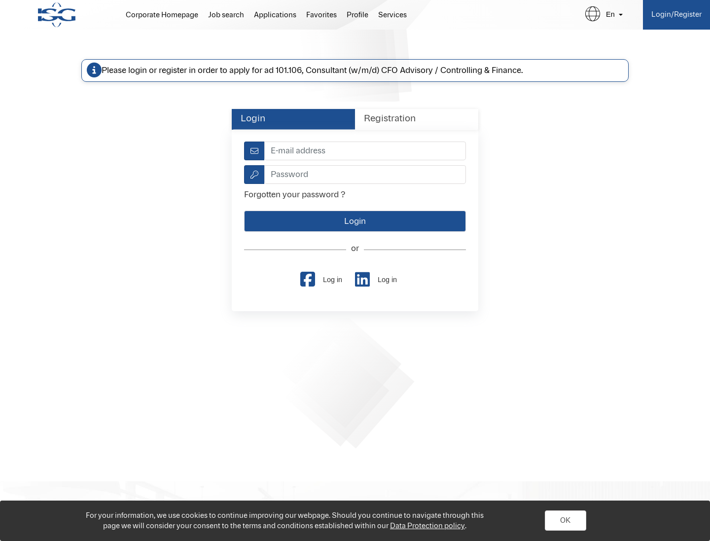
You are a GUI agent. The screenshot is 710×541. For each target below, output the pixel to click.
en (610, 14)
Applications (275, 15)
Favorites (321, 15)
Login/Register (676, 14)
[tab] (293, 119)
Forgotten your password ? (294, 195)
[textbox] (365, 151)
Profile (357, 15)
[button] (565, 520)
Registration (390, 118)
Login (253, 118)
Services (392, 15)
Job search (226, 15)
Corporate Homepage (162, 15)
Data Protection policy (427, 526)
